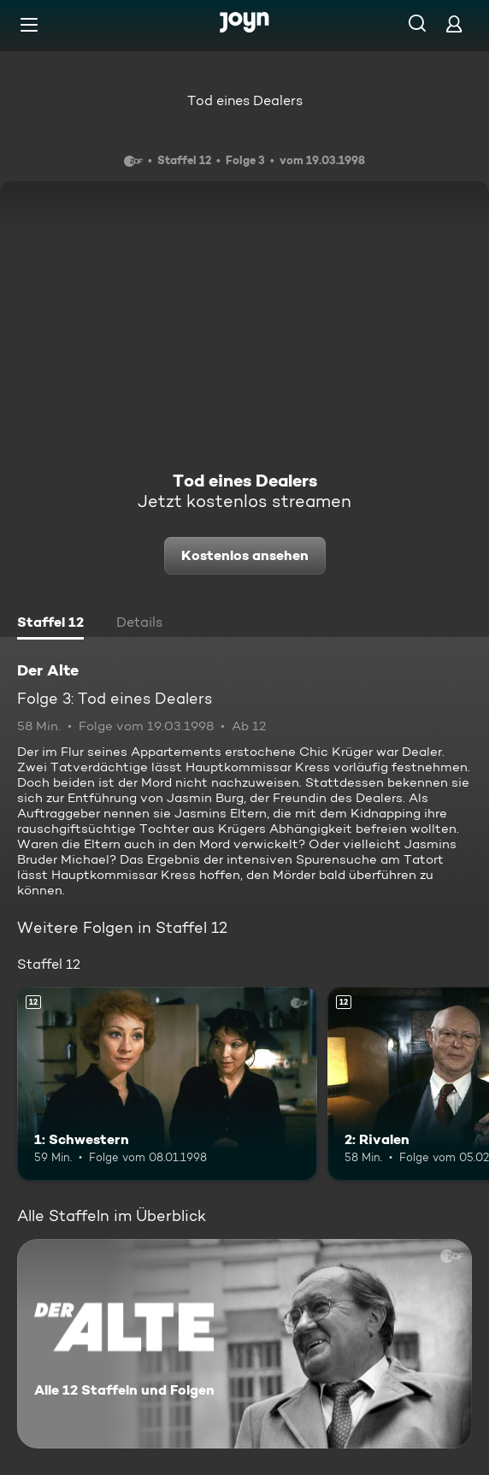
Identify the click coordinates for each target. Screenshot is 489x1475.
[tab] (50, 624)
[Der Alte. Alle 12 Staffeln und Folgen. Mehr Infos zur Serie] (244, 1343)
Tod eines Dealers (245, 100)
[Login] (454, 23)
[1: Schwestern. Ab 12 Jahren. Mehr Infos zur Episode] (167, 1084)
